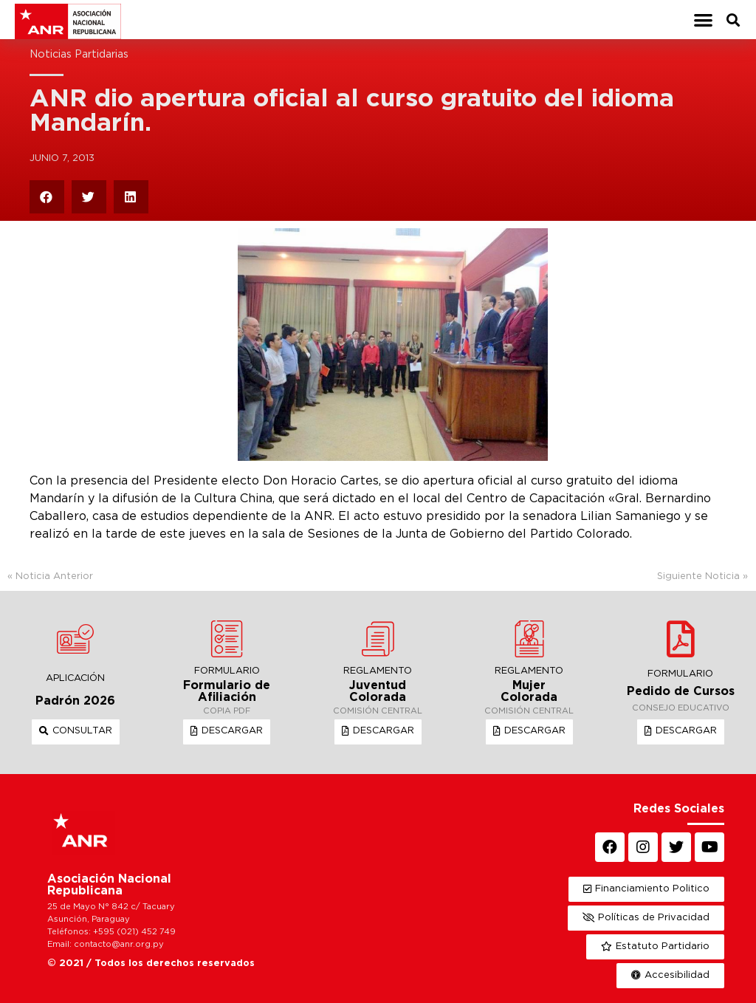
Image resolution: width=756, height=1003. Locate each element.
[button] (703, 19)
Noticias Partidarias (79, 54)
